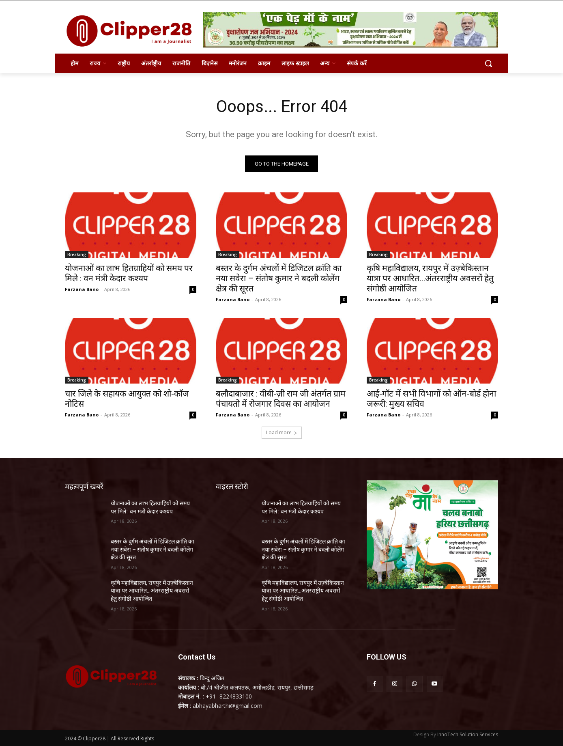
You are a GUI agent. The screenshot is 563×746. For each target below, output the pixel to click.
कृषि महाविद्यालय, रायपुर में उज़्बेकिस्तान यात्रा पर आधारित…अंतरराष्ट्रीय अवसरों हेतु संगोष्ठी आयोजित (430, 278)
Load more (281, 432)
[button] (488, 63)
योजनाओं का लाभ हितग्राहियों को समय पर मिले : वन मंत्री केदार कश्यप (129, 273)
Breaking (76, 254)
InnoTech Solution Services (467, 734)
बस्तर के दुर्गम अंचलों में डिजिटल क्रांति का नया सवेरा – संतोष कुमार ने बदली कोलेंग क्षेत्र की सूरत (279, 278)
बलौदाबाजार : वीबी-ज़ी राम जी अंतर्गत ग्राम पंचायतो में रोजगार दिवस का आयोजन (281, 399)
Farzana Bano (82, 289)
